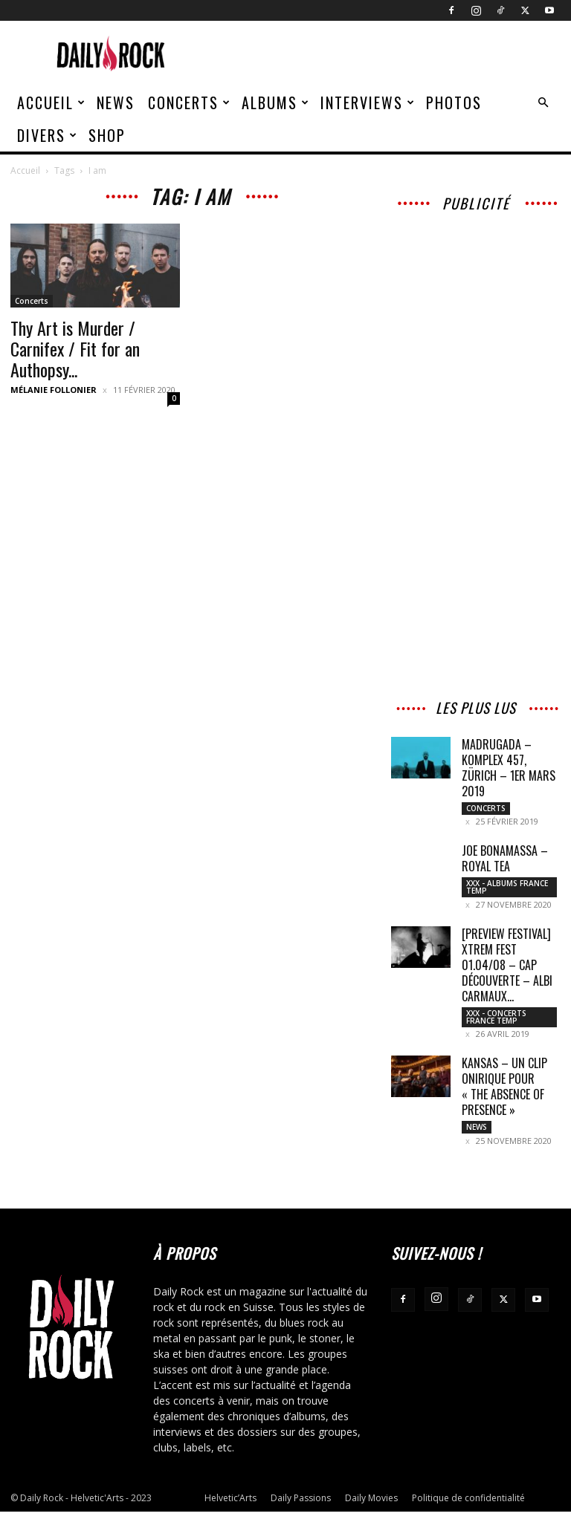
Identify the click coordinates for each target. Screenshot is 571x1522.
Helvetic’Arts (230, 1508)
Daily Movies (371, 1508)
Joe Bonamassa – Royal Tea (505, 861)
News (116, 102)
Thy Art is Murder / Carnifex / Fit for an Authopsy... (75, 348)
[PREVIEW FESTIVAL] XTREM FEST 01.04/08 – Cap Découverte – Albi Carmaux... (507, 970)
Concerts (189, 102)
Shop (107, 135)
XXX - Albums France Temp (507, 890)
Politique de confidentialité (468, 1508)
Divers (47, 135)
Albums (276, 102)
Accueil (51, 102)
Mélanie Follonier (53, 389)
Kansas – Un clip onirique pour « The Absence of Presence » (504, 1094)
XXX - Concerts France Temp (496, 1022)
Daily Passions (301, 1508)
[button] (543, 103)
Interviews (368, 102)
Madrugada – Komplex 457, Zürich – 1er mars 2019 (508, 767)
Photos (454, 102)
